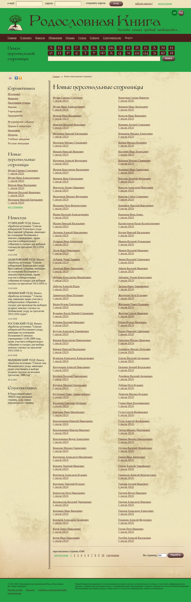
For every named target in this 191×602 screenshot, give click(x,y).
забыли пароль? (143, 3)
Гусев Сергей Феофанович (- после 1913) (133, 414)
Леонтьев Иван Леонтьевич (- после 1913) (68, 270)
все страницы (15, 207)
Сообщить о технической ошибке (52, 590)
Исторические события (21, 122)
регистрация (165, 3)
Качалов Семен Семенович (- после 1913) (133, 198)
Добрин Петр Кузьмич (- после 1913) (130, 387)
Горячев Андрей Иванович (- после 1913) (133, 485)
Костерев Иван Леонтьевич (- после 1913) (133, 153)
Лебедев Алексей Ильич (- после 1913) (66, 288)
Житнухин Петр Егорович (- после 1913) (132, 297)
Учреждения (15, 111)
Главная (12, 37)
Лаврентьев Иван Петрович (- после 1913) (68, 297)
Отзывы (70, 37)
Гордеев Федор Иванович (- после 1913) (132, 494)
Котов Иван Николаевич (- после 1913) (66, 539)
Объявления (55, 37)
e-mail (10, 3)
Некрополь (14, 130)
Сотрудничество (112, 37)
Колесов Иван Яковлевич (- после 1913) (132, 117)
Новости (40, 37)
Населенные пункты (19, 102)
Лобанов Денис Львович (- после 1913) (66, 261)
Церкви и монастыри (19, 126)
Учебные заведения (19, 139)
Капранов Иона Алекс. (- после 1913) (130, 216)
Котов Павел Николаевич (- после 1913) (67, 530)
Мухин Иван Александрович (24, 179)
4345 (20, 399)
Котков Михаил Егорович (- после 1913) (132, 144)
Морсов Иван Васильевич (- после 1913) (67, 117)
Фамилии (13, 98)
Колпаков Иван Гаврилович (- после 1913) (133, 171)
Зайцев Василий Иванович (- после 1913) (133, 270)
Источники (14, 94)
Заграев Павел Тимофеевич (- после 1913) (133, 288)
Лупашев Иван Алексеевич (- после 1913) (68, 243)
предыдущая (61, 555)
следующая (112, 555)
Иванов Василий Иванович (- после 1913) (133, 252)
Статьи (82, 37)
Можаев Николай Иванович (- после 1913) (68, 153)
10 (103, 555)
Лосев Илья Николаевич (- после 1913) (66, 252)
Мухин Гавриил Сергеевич (23, 172)
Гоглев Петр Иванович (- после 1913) (130, 530)
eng (181, 12)
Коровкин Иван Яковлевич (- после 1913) (67, 512)
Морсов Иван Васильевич (22, 187)
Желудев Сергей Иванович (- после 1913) (133, 315)
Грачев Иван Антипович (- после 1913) (131, 458)
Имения (12, 107)
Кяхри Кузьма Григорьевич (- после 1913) (68, 306)
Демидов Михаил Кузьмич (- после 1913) (133, 396)
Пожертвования (14, 593)
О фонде (94, 37)
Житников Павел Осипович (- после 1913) (133, 306)
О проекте (25, 37)
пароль (49, 3)
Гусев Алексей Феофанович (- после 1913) (133, 423)
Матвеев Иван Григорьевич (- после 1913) (68, 180)
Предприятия (15, 115)
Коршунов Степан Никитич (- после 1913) (133, 99)
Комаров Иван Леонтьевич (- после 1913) (133, 108)
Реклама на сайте (15, 590)
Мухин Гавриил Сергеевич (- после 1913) (68, 99)
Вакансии (30, 590)
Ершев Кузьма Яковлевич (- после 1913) (132, 324)
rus (174, 12)
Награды (13, 134)
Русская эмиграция (18, 143)
